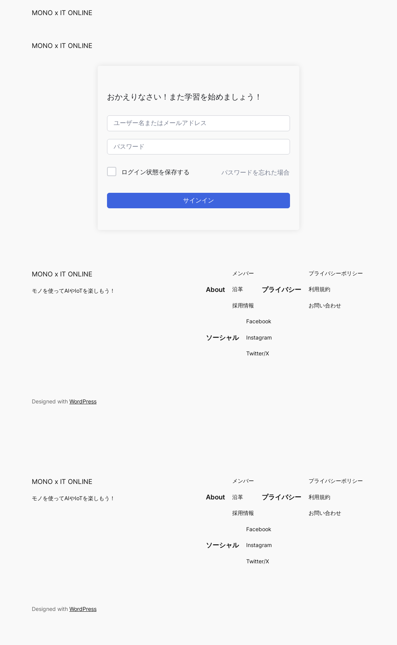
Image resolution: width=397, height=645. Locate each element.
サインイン (198, 200)
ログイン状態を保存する (155, 172)
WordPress (83, 401)
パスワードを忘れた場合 (255, 172)
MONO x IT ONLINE (62, 13)
